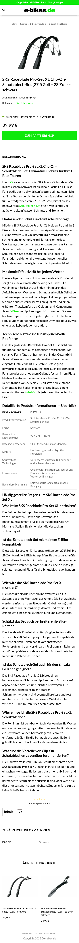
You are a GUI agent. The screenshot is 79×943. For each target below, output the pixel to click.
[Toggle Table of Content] (18, 812)
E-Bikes (14, 311)
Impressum (29, 933)
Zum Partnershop (39, 135)
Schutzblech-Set (29, 205)
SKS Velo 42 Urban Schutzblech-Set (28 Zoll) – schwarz (19, 910)
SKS (10, 182)
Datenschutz (48, 933)
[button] (3, 10)
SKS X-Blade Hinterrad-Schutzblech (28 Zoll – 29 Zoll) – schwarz (58, 911)
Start (14, 24)
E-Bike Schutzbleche (58, 24)
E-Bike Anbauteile (38, 24)
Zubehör (23, 24)
